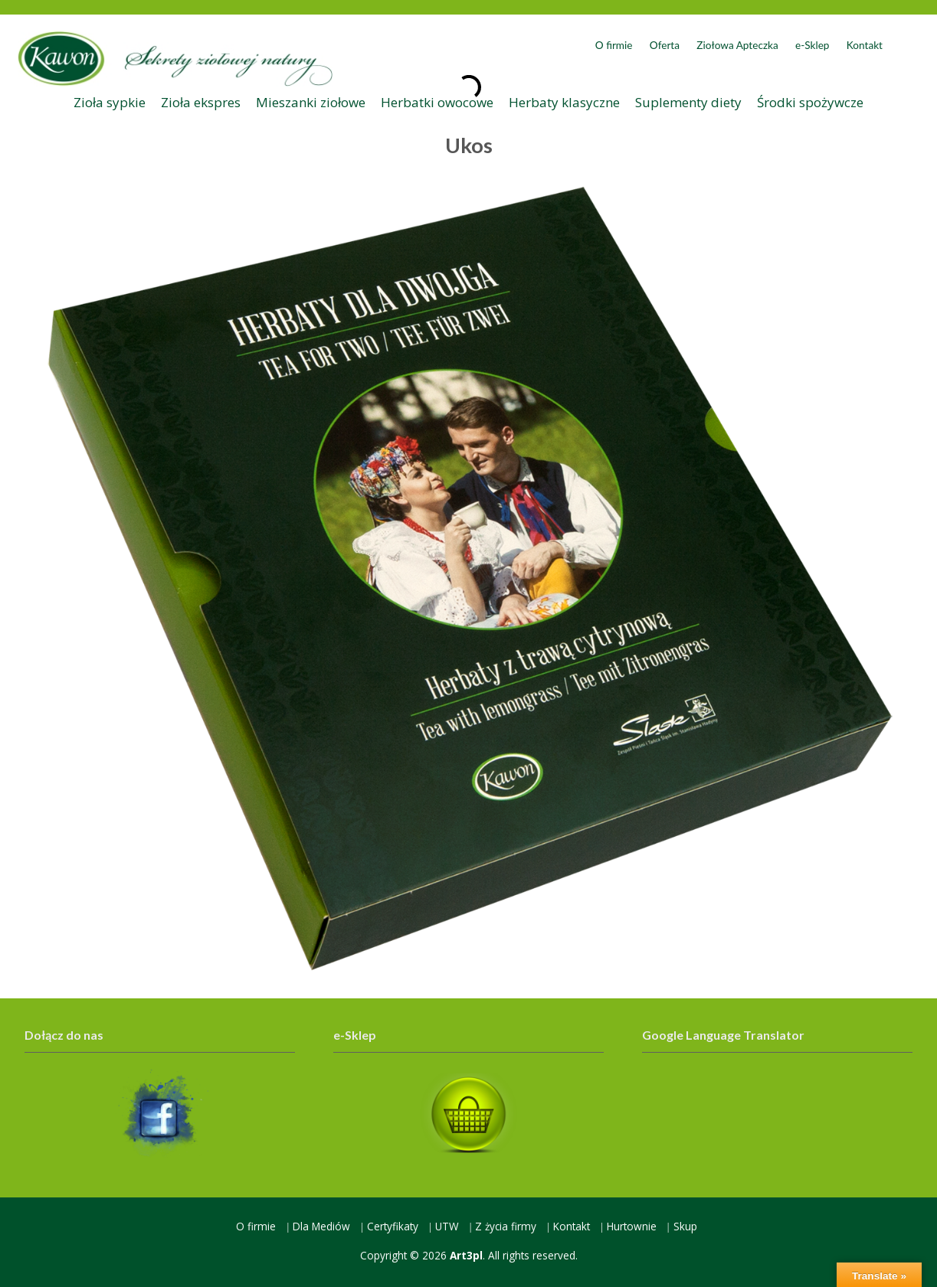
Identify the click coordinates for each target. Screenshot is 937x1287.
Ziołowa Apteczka (737, 45)
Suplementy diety (688, 102)
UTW (447, 1226)
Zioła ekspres (201, 102)
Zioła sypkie (110, 102)
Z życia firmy (505, 1226)
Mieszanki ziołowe (310, 102)
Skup (685, 1226)
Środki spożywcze (810, 102)
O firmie (614, 45)
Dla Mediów (321, 1226)
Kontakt (865, 45)
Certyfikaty (392, 1226)
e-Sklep (812, 45)
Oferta (665, 45)
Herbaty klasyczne (564, 102)
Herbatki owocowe (437, 102)
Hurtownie (632, 1226)
